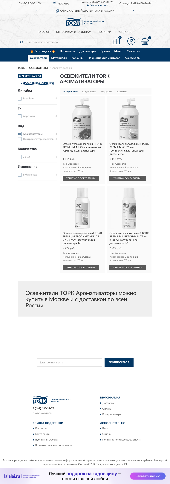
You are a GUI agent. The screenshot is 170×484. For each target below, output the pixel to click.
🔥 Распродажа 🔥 (42, 51)
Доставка (108, 403)
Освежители (38, 58)
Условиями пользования (82, 374)
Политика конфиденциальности (121, 439)
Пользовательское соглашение (53, 445)
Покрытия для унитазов (104, 58)
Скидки (106, 434)
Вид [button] (21, 126)
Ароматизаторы (32, 134)
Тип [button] (20, 108)
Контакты (125, 32)
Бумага (105, 51)
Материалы (59, 58)
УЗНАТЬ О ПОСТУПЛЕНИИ (80, 178)
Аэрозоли (29, 116)
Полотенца (67, 51)
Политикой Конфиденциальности (103, 371)
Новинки (104, 32)
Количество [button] (27, 149)
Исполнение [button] (27, 167)
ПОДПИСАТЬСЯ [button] (119, 362)
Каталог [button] (44, 32)
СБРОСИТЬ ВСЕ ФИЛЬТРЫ (37, 83)
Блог (105, 428)
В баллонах (30, 174)
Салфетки (133, 51)
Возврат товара (111, 414)
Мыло (118, 51)
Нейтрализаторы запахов (38, 139)
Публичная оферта (46, 439)
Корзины (77, 58)
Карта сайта (42, 434)
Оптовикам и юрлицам (73, 32)
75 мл (26, 157)
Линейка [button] (25, 90)
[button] (97, 5)
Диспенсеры (87, 51)
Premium (28, 98)
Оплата (106, 408)
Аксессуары (132, 58)
